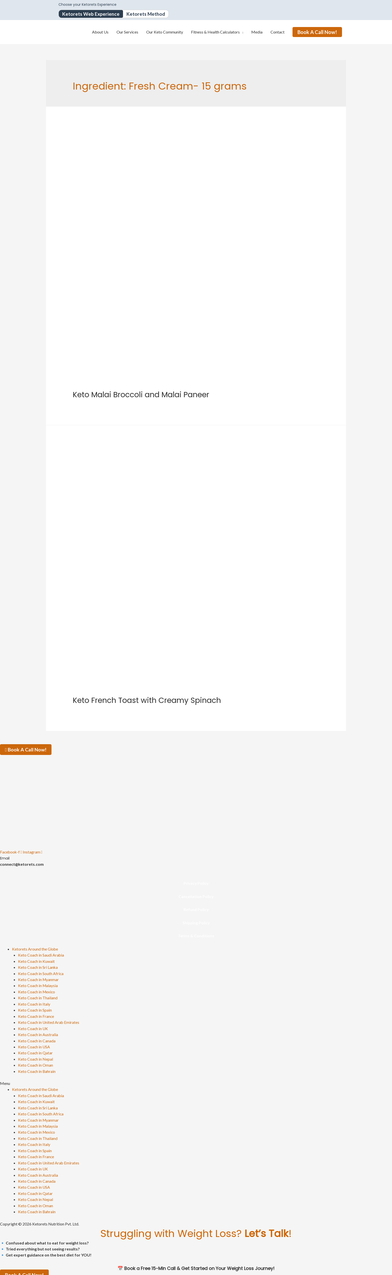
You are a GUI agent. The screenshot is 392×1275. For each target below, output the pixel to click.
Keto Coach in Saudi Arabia (41, 954)
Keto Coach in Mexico (37, 990)
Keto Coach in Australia (38, 1032)
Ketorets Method (148, 14)
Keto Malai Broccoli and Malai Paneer (141, 395)
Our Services (127, 32)
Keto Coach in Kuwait (36, 960)
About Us (100, 32)
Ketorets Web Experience (91, 14)
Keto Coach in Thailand (38, 996)
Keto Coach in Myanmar (39, 978)
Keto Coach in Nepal (35, 1056)
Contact (277, 32)
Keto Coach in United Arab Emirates (49, 1020)
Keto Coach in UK (33, 1026)
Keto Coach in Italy (34, 1002)
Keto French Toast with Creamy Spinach (147, 700)
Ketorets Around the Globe (35, 948)
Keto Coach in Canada (37, 1038)
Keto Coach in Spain (35, 1008)
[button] (196, 1081)
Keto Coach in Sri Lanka (38, 966)
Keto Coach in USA (34, 1044)
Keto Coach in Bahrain (37, 1068)
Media (256, 32)
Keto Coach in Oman (35, 1062)
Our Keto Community (164, 32)
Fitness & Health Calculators (215, 32)
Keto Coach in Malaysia (38, 984)
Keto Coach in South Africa (41, 972)
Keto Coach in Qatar (35, 1050)
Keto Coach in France (36, 1014)
